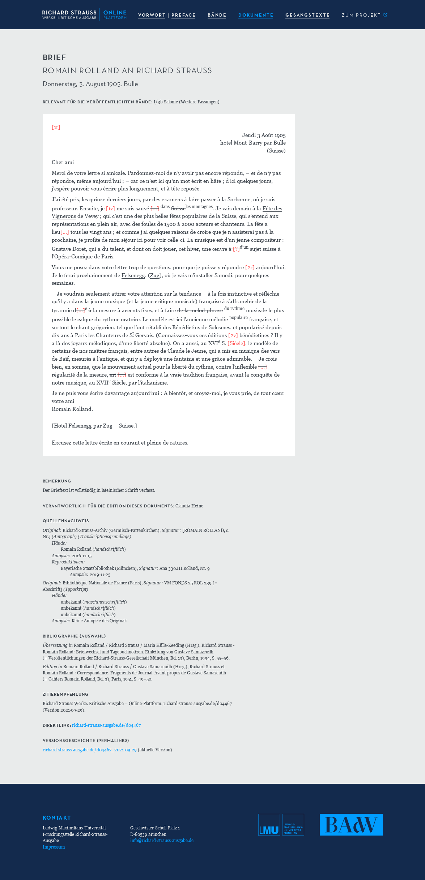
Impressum (54, 847)
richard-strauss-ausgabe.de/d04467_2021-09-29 (90, 749)
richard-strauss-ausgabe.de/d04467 (106, 725)
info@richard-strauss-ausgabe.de (162, 840)
